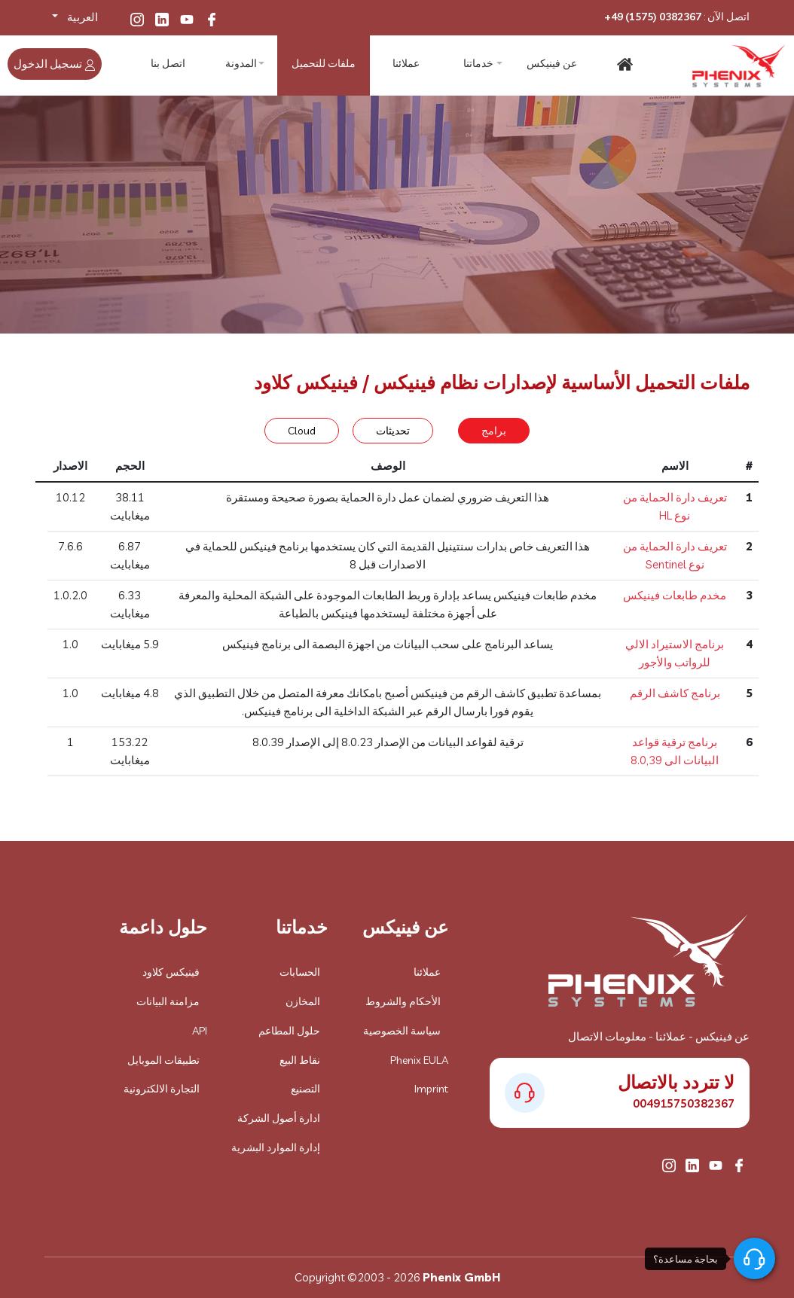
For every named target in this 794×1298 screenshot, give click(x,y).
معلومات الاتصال (607, 1036)
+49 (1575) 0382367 (652, 16)
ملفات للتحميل (324, 64)
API (199, 1030)
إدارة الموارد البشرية (275, 1147)
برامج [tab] (493, 430)
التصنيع (305, 1088)
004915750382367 (683, 1103)
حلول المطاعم (289, 1030)
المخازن (303, 1001)
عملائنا (404, 64)
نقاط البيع (299, 1060)
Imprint (431, 1088)
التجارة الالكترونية (162, 1088)
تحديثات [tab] (393, 430)
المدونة (242, 64)
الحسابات (299, 972)
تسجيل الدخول (55, 63)
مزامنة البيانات (168, 1001)
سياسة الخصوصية (402, 1030)
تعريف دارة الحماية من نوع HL (675, 506)
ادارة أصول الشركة (278, 1118)
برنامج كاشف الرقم (675, 693)
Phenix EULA (419, 1060)
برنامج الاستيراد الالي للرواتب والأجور (674, 653)
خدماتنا (478, 64)
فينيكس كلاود (171, 972)
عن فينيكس (552, 64)
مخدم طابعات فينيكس (674, 595)
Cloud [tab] (302, 430)
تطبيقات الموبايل (163, 1060)
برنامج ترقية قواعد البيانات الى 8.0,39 (675, 751)
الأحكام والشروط (403, 1001)
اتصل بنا (168, 64)
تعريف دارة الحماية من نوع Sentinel (675, 555)
